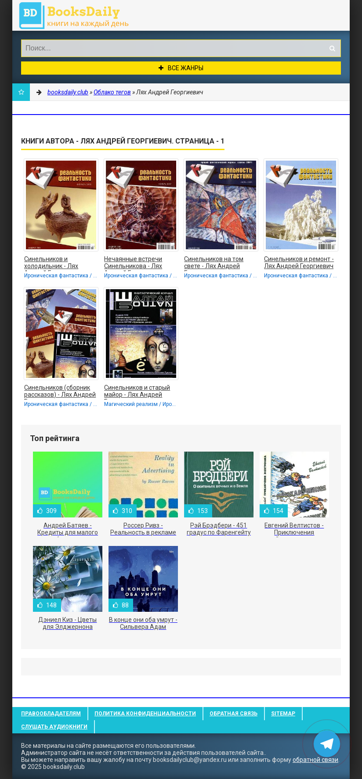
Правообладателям (51, 714)
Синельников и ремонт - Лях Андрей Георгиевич (299, 262)
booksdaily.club (78, 15)
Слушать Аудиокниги (54, 727)
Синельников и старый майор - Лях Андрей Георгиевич (137, 392)
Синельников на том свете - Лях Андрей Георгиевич (213, 263)
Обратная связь (233, 714)
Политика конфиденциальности (145, 714)
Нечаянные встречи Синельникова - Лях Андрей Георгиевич (133, 263)
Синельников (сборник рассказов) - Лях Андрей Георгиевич (60, 392)
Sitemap (283, 714)
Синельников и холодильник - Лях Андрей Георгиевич (52, 263)
